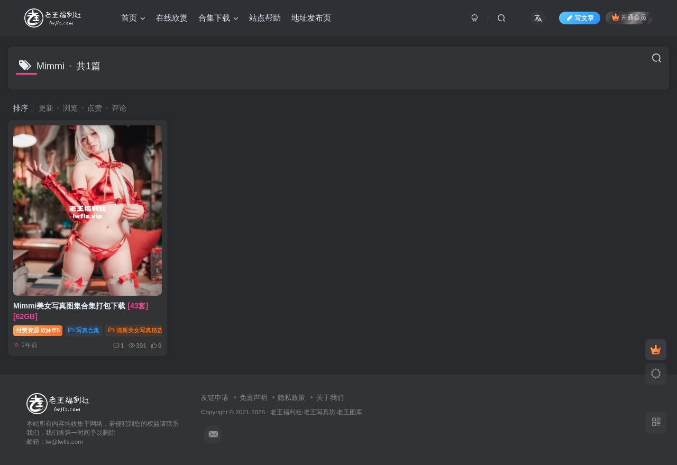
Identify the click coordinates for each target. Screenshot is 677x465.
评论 (119, 108)
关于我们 (330, 398)
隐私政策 (291, 398)
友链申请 (214, 398)
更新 (46, 108)
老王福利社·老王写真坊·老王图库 (316, 411)
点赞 (94, 108)
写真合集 (83, 330)
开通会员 (629, 17)
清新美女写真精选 (135, 330)
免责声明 (253, 398)
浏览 (70, 108)
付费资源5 (38, 330)
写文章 (579, 18)
